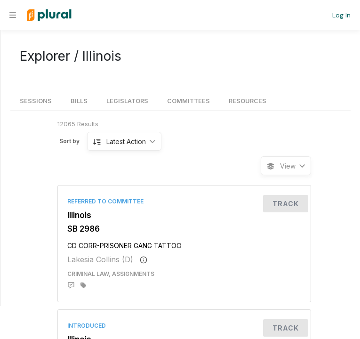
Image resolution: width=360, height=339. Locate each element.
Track (285, 204)
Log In (341, 15)
